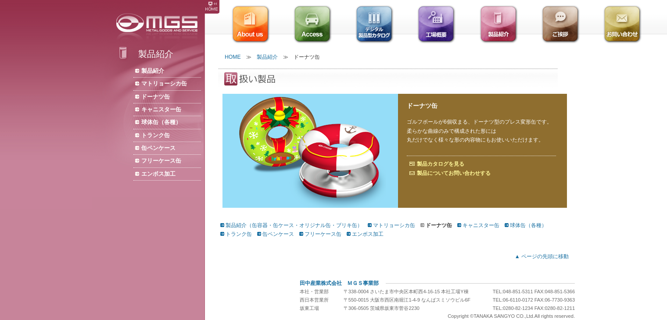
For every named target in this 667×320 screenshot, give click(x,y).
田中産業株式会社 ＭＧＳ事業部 (339, 283)
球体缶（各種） (161, 122)
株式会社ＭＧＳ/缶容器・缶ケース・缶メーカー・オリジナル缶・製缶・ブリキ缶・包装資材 (159, 27)
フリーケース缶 (161, 160)
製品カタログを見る (440, 164)
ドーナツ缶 (155, 96)
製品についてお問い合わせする (454, 173)
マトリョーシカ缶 (164, 83)
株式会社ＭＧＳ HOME (212, 7)
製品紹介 (152, 71)
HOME (233, 57)
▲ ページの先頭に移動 (542, 256)
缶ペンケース (158, 148)
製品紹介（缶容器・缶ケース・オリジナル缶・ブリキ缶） (294, 225)
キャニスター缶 (161, 109)
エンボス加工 (158, 174)
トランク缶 (155, 135)
